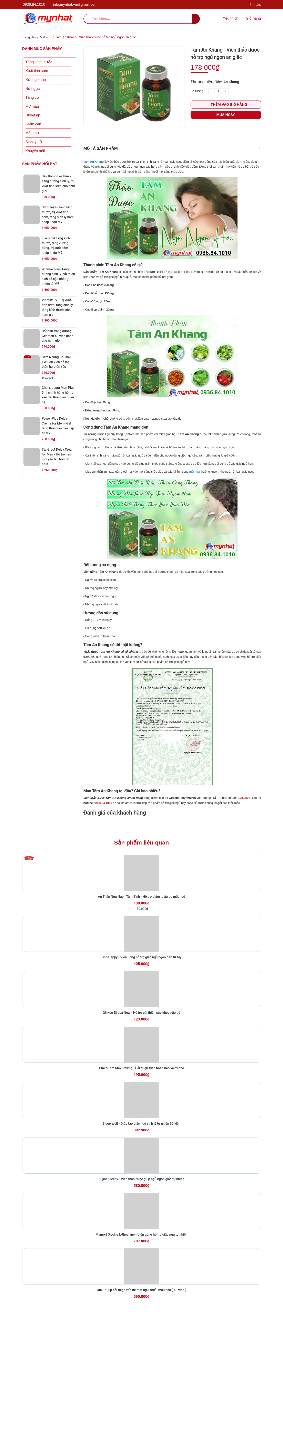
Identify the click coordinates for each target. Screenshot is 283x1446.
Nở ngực (33, 88)
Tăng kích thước (39, 62)
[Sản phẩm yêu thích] (229, 18)
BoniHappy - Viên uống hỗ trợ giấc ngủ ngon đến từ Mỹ (141, 1006)
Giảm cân (33, 124)
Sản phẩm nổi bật (39, 164)
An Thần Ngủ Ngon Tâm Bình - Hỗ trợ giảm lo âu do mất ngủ (141, 932)
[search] (141, 19)
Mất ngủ (32, 133)
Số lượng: (197, 91)
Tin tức (255, 4)
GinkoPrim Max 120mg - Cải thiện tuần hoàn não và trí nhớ (141, 1143)
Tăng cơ (32, 97)
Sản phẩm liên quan (141, 863)
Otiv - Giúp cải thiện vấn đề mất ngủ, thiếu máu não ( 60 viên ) (141, 1418)
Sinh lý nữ (34, 142)
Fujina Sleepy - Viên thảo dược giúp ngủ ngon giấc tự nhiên (141, 1281)
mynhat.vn (188, 816)
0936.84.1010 (34, 4)
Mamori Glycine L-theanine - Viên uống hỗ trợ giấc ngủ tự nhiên (141, 1349)
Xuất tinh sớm (37, 71)
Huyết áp (33, 115)
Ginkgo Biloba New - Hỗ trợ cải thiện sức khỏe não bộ (141, 1075)
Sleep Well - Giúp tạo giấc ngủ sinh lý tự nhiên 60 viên (141, 1212)
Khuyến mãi (35, 151)
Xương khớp (36, 80)
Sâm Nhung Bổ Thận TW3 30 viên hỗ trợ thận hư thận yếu (57, 362)
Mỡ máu (32, 106)
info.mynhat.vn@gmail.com (75, 4)
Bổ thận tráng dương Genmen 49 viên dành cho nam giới (58, 336)
